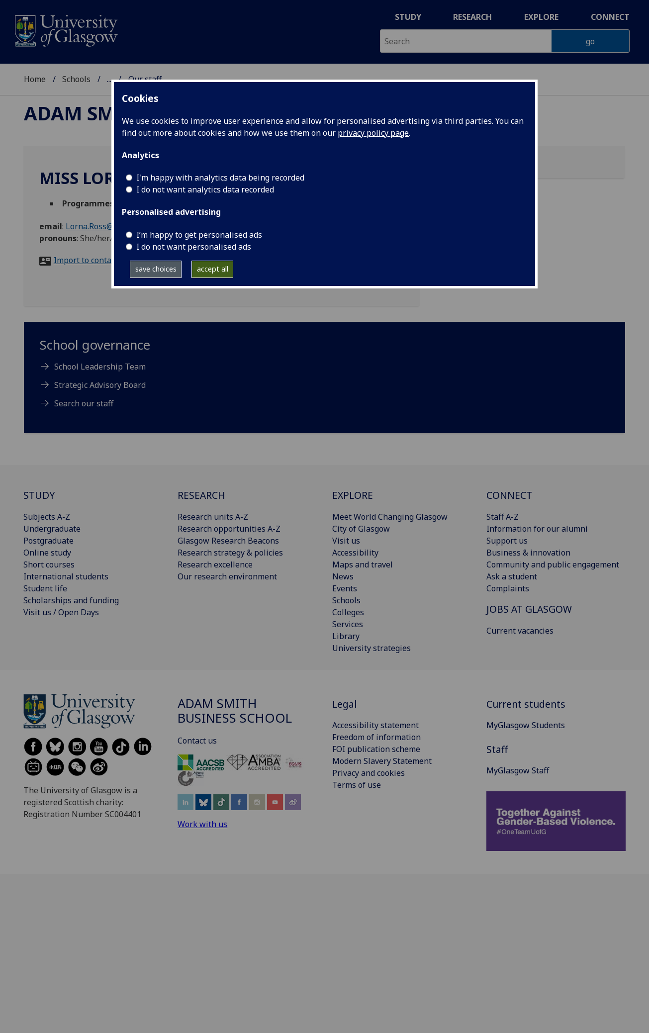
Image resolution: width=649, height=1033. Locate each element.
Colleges (348, 612)
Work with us (202, 824)
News (343, 576)
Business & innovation (528, 552)
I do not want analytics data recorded (205, 189)
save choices (156, 269)
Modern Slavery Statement (382, 760)
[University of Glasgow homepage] (65, 29)
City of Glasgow (361, 528)
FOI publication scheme (376, 749)
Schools (76, 79)
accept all (212, 269)
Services (347, 624)
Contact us (197, 740)
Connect (610, 16)
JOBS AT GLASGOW (529, 609)
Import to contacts (88, 260)
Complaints (507, 588)
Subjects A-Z (46, 516)
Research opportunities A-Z (229, 528)
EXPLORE (352, 495)
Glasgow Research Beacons (228, 540)
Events (344, 588)
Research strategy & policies (230, 552)
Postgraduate (48, 540)
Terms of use (356, 784)
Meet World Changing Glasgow (390, 516)
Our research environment (227, 576)
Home (35, 79)
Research (472, 16)
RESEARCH (201, 495)
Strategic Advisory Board (100, 384)
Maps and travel (362, 564)
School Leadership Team (100, 366)
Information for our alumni (537, 528)
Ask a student (511, 576)
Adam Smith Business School (235, 711)
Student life (45, 588)
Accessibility (355, 552)
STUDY (39, 495)
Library (346, 636)
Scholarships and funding (71, 600)
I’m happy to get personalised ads (199, 234)
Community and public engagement (552, 564)
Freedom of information (376, 737)
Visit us (346, 540)
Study (408, 16)
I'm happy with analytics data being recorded (220, 177)
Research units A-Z (213, 516)
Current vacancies (520, 630)
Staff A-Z (502, 516)
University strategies (371, 648)
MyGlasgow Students (525, 725)
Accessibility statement (375, 725)
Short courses (49, 564)
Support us (507, 540)
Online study (47, 552)
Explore (541, 16)
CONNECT (509, 495)
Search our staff (83, 403)
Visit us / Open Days (61, 612)
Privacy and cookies (368, 772)
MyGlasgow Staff (517, 770)
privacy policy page (373, 132)
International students (65, 576)
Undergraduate (52, 528)
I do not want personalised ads (193, 246)
